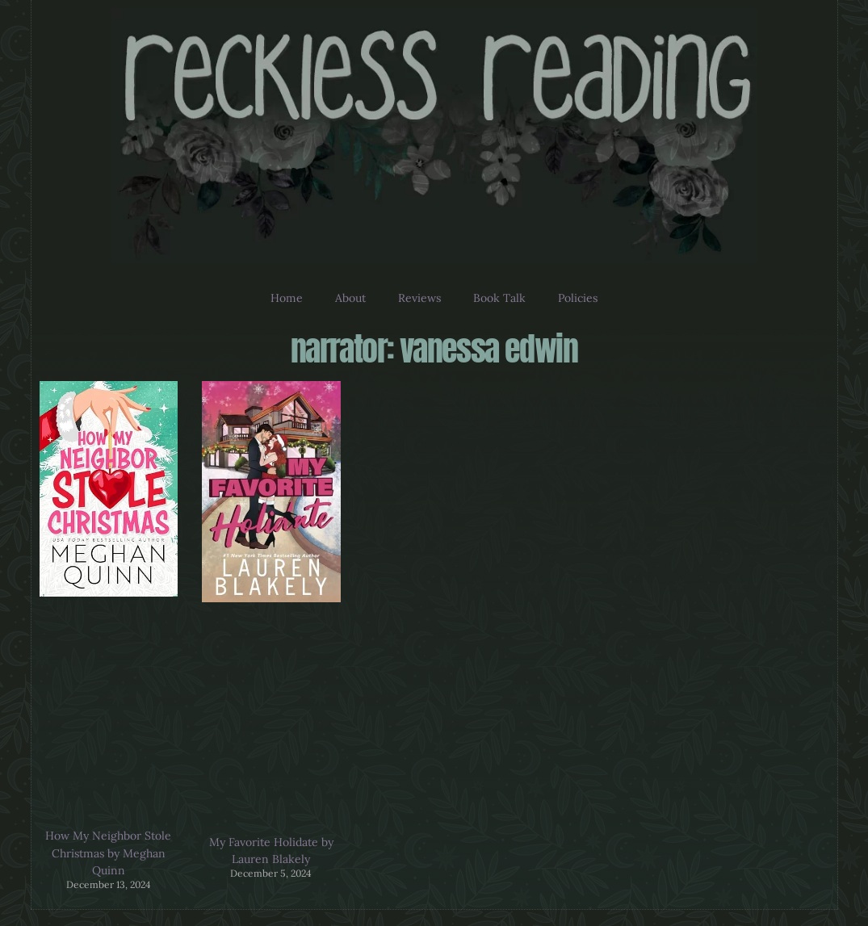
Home (286, 298)
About (350, 298)
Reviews (419, 298)
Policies (578, 298)
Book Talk (499, 298)
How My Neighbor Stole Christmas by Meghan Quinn (108, 853)
